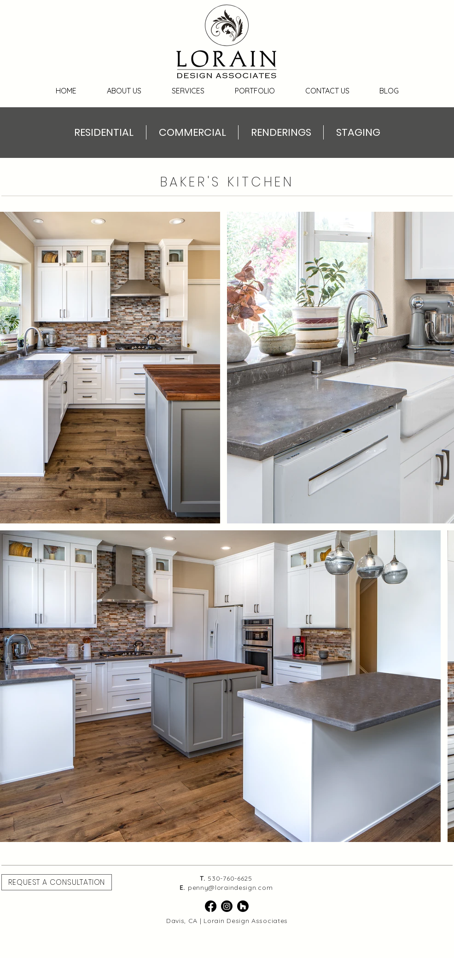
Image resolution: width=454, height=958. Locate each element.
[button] (56, 882)
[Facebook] (210, 906)
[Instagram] (227, 906)
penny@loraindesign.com (230, 887)
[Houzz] (243, 906)
